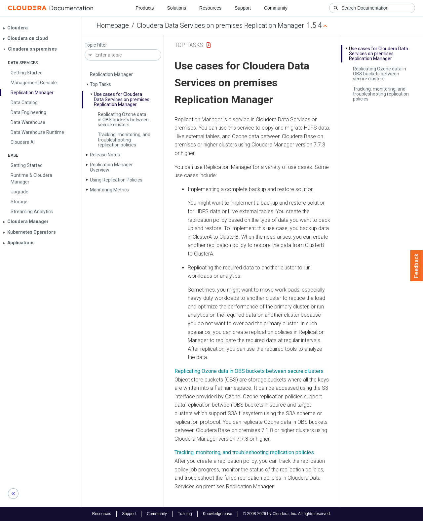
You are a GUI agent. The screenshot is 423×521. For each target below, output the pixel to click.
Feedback (416, 266)
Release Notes (105, 154)
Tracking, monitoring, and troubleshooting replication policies (124, 139)
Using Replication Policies (116, 179)
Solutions (176, 8)
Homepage (112, 25)
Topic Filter (96, 45)
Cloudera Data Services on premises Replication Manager (220, 25)
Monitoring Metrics (109, 189)
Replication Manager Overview (111, 167)
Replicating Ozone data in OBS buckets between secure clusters (123, 119)
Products (144, 8)
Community (276, 8)
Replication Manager (111, 74)
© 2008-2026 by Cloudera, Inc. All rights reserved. (287, 513)
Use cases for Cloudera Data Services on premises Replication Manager (121, 99)
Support (243, 8)
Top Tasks (100, 84)
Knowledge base (217, 513)
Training (185, 513)
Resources (210, 8)
